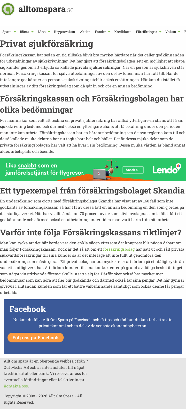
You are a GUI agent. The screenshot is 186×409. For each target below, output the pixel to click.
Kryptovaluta (64, 31)
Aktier (85, 31)
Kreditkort (122, 31)
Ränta (24, 31)
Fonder (100, 31)
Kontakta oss (16, 385)
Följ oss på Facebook (35, 337)
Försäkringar (146, 31)
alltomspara (46, 8)
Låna (42, 31)
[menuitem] (8, 31)
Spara (7, 31)
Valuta (170, 31)
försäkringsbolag (119, 249)
